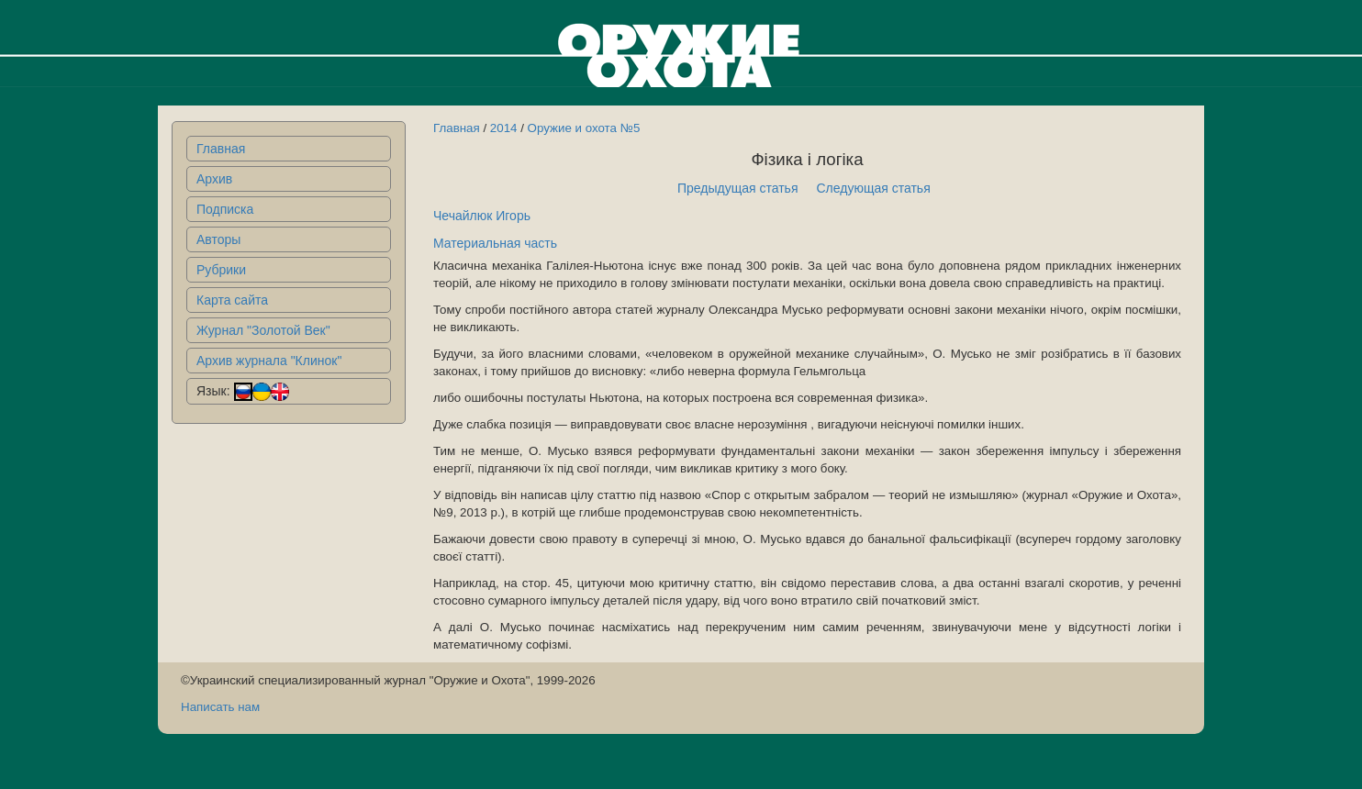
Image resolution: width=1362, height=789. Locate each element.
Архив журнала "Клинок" (268, 360)
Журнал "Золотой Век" (263, 330)
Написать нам (220, 707)
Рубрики (221, 269)
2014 (504, 128)
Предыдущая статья (737, 188)
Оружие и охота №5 (584, 128)
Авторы (218, 239)
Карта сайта (232, 300)
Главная (220, 148)
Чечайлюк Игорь (481, 215)
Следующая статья (874, 188)
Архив (214, 179)
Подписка (224, 209)
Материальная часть (495, 243)
